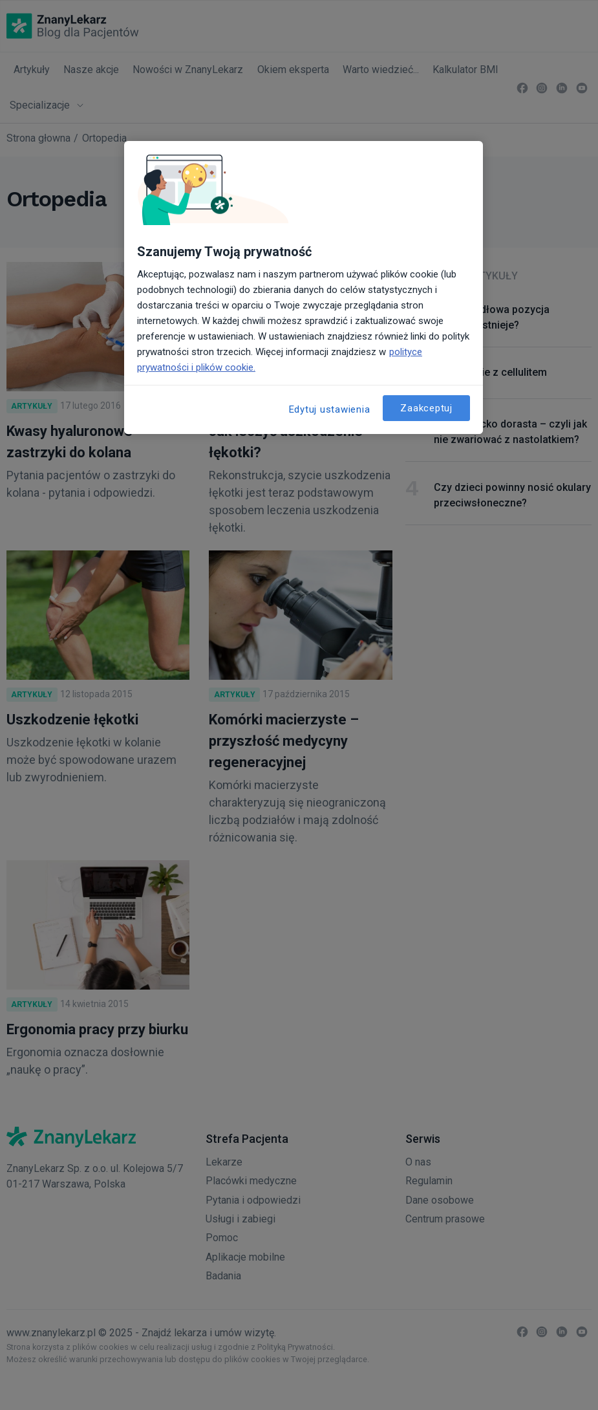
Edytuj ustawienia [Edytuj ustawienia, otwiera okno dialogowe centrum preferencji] (329, 409)
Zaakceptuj (426, 408)
